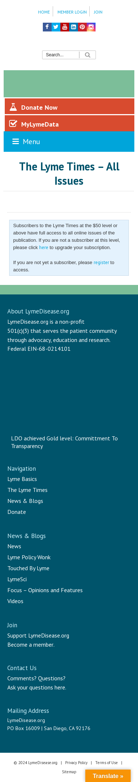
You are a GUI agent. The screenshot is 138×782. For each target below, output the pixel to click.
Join (98, 12)
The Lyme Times (27, 489)
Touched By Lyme (28, 568)
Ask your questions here (36, 687)
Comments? (22, 678)
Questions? (52, 678)
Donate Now (33, 107)
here (43, 247)
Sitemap (69, 771)
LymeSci (17, 579)
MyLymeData (34, 124)
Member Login (72, 12)
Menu (25, 141)
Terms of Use (106, 762)
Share (121, 200)
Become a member (30, 644)
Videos (15, 601)
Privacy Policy (76, 762)
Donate (16, 511)
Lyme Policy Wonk (29, 557)
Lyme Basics (22, 478)
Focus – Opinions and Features (45, 590)
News (14, 546)
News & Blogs (25, 500)
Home (44, 12)
